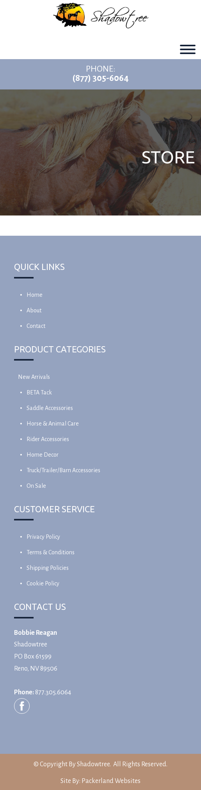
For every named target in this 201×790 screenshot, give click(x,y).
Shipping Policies (48, 568)
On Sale (36, 486)
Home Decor (43, 455)
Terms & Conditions (51, 552)
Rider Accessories (48, 439)
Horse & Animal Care (53, 423)
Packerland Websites (111, 781)
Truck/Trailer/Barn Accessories (63, 470)
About (34, 310)
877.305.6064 (53, 692)
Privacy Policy (43, 537)
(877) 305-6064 (100, 78)
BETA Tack (39, 392)
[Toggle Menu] (188, 49)
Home (35, 295)
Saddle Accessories (50, 408)
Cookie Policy (43, 583)
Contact (36, 326)
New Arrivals (34, 377)
